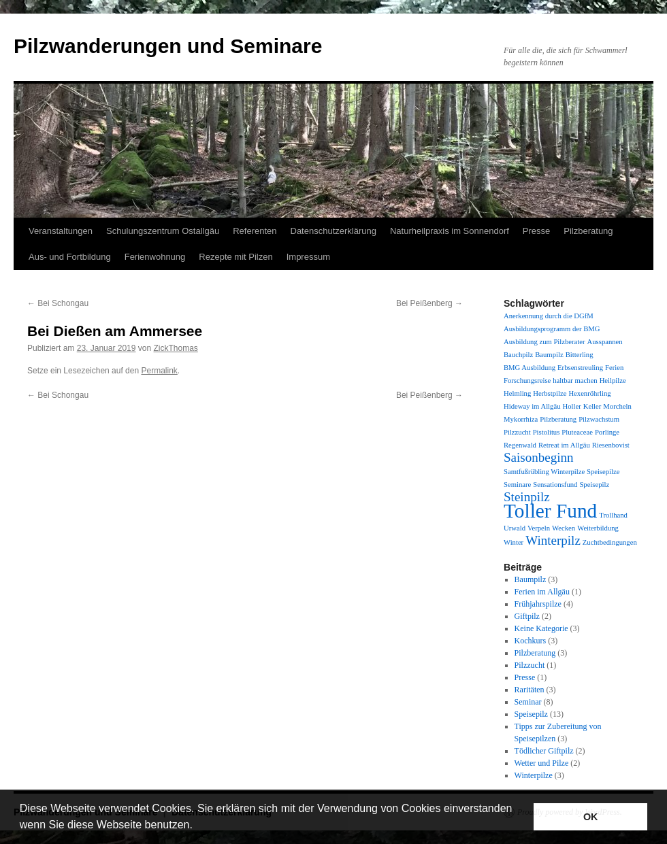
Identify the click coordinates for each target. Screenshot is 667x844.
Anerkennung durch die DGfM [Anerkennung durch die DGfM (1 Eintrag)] (548, 316)
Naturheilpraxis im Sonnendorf (449, 231)
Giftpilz (527, 616)
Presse (536, 231)
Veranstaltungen (61, 231)
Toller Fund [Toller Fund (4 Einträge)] (550, 511)
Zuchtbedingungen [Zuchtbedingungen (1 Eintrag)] (610, 542)
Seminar (528, 702)
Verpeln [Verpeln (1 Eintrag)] (538, 528)
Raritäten (529, 689)
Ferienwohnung (155, 257)
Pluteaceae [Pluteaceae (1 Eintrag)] (577, 432)
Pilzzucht (530, 665)
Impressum (308, 257)
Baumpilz (531, 579)
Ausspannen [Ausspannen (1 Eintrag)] (605, 341)
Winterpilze (534, 775)
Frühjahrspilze (538, 604)
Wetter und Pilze (542, 763)
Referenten (254, 231)
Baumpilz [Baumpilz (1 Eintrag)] (549, 354)
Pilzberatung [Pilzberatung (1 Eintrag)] (558, 419)
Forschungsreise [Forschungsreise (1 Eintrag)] (527, 380)
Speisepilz (531, 714)
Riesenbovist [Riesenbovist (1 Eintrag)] (611, 445)
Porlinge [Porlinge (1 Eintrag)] (607, 432)
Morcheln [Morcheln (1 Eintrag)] (617, 406)
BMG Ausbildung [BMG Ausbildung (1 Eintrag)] (529, 367)
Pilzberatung (588, 231)
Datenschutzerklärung (333, 231)
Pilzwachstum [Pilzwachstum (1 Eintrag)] (599, 419)
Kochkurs (531, 640)
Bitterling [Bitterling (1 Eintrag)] (579, 354)
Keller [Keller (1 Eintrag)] (592, 406)
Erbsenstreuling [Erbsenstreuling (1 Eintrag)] (580, 367)
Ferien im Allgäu (542, 591)
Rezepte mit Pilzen (235, 257)
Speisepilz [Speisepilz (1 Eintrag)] (594, 484)
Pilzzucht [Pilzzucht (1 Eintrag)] (517, 432)
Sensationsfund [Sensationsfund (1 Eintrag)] (555, 484)
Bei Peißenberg (429, 303)
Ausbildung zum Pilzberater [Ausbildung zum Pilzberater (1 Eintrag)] (544, 341)
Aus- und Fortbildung (70, 257)
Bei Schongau (57, 303)
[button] (197, 826)
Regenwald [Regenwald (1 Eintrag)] (520, 445)
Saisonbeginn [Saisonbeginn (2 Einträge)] (539, 457)
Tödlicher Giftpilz (544, 751)
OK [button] (590, 816)
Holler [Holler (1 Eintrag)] (571, 406)
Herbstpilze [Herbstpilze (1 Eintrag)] (549, 393)
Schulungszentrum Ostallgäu (162, 231)
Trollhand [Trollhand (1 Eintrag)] (613, 515)
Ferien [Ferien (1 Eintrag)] (614, 367)
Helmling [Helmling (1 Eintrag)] (517, 393)
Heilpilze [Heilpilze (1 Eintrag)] (613, 380)
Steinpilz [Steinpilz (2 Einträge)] (527, 497)
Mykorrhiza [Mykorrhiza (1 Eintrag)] (521, 419)
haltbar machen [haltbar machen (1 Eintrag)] (575, 380)
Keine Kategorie (541, 628)
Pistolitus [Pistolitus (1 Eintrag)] (546, 432)
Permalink (159, 370)
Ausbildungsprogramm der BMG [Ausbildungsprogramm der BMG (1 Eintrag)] (552, 329)
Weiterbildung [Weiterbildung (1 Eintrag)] (598, 528)
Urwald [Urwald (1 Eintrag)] (514, 528)
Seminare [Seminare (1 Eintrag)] (517, 484)
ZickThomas (176, 348)
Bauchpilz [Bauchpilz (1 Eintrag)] (518, 354)
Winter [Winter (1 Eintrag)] (513, 542)
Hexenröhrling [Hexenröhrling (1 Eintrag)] (589, 393)
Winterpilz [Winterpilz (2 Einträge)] (553, 540)
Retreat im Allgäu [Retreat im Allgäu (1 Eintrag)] (564, 445)
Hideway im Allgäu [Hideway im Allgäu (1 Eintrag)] (532, 406)
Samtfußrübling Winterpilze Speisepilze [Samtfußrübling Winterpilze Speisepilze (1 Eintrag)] (561, 471)
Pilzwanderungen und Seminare (168, 46)
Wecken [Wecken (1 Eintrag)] (563, 528)
